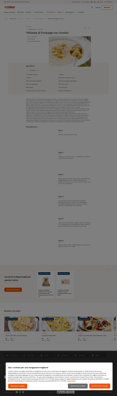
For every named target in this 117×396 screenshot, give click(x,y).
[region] (59, 376)
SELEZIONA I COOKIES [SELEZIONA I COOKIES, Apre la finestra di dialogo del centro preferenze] (18, 386)
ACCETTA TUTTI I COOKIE (100, 386)
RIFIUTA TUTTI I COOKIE (78, 386)
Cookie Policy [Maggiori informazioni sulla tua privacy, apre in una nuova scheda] (71, 381)
